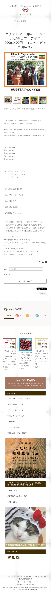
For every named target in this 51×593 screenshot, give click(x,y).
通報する (43, 293)
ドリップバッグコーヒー (16, 410)
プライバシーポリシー (25, 582)
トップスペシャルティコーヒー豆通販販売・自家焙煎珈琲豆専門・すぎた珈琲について (25, 578)
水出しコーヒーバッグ (15, 416)
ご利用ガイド (12, 490)
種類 (5, 270)
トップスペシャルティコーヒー (18, 399)
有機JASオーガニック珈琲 (17, 433)
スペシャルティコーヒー (16, 404)
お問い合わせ (12, 502)
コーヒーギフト (13, 421)
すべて (9, 315)
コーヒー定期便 (13, 427)
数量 (5, 274)
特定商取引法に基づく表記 (17, 496)
